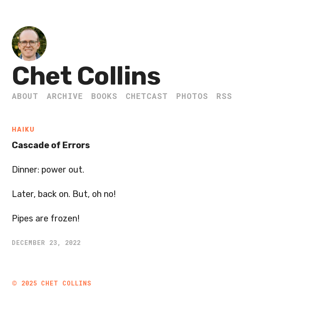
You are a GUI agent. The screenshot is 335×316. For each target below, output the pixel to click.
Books (104, 96)
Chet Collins (86, 76)
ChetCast (147, 96)
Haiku (23, 129)
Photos (192, 96)
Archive (65, 96)
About (25, 96)
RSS (224, 96)
